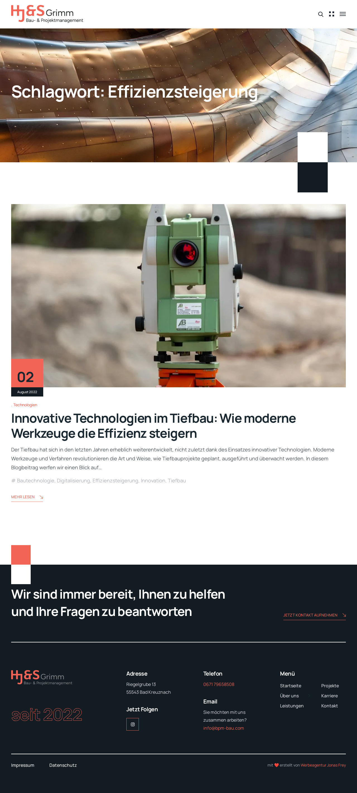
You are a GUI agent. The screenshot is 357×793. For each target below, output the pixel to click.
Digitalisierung (73, 480)
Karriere (329, 696)
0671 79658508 (218, 684)
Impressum (22, 765)
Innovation (153, 480)
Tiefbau (177, 480)
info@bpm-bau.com (223, 728)
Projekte (330, 686)
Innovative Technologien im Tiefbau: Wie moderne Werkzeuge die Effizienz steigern (153, 425)
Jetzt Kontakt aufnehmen (314, 615)
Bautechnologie (35, 480)
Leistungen (292, 706)
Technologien (25, 404)
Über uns (289, 696)
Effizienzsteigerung (115, 480)
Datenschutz (63, 765)
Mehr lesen (27, 497)
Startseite (290, 686)
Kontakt (329, 706)
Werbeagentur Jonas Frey (323, 765)
